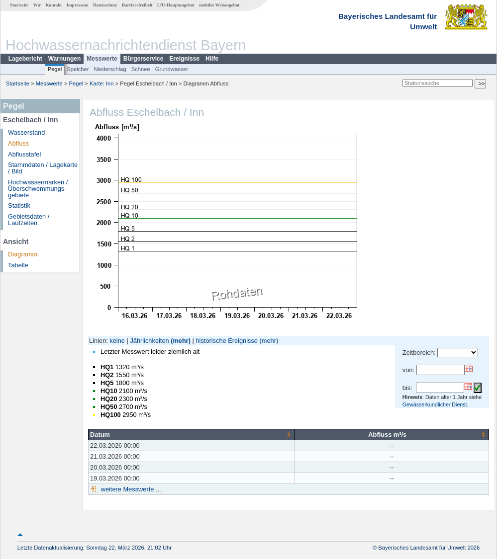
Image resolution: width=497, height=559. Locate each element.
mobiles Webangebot (219, 4)
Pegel (55, 69)
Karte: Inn (102, 83)
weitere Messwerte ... (130, 489)
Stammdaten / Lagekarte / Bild (43, 168)
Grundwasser (172, 69)
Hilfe (211, 58)
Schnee (140, 69)
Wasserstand (26, 132)
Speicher (78, 69)
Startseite (19, 4)
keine (117, 340)
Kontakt (53, 4)
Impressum (77, 4)
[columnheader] (192, 434)
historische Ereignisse (226, 340)
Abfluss (18, 143)
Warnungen (64, 58)
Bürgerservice (143, 58)
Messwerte (102, 58)
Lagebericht (25, 58)
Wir (37, 4)
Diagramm (22, 254)
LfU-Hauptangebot (176, 4)
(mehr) (181, 340)
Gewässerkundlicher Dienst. (435, 404)
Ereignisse (184, 58)
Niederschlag (110, 69)
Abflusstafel (24, 154)
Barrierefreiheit (137, 4)
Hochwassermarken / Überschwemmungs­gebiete (38, 188)
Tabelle (18, 265)
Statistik (19, 205)
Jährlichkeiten (149, 340)
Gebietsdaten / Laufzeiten (28, 220)
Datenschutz (105, 4)
